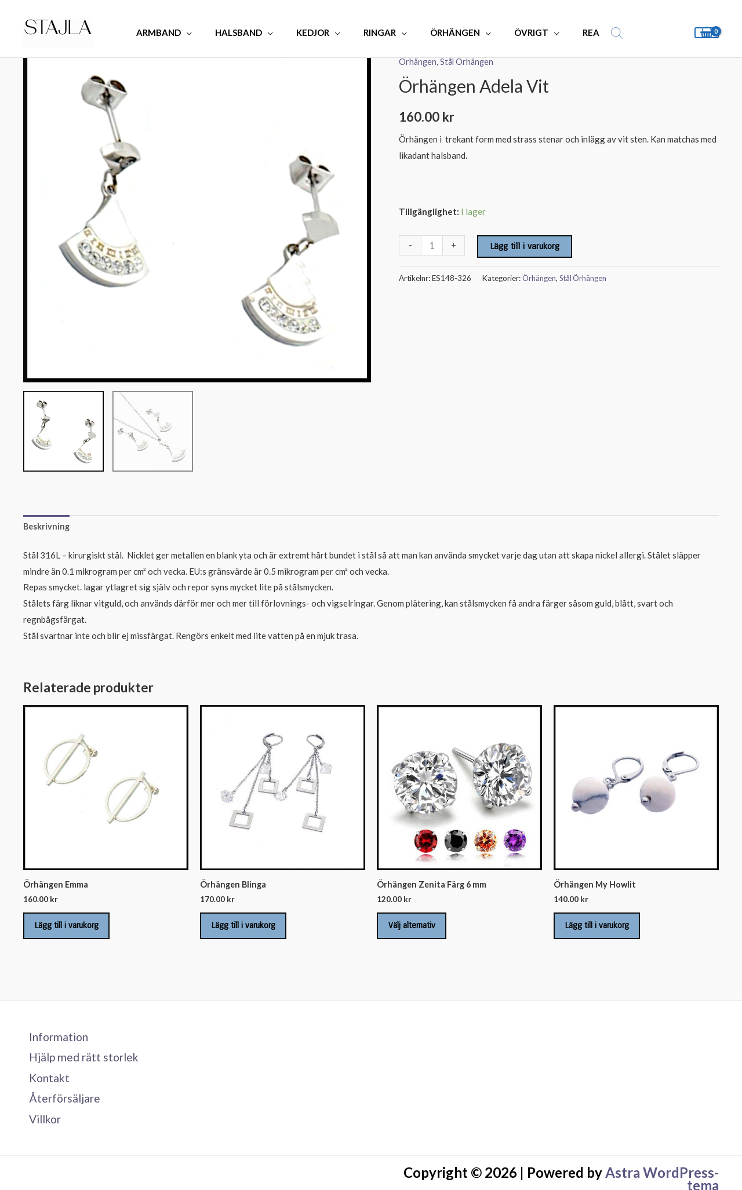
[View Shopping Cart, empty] (706, 32)
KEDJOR (316, 32)
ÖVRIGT (517, 32)
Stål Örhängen (469, 61)
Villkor (41, 1131)
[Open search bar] (594, 32)
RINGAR (377, 32)
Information (54, 1045)
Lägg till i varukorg (525, 246)
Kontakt (44, 1087)
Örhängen (418, 61)
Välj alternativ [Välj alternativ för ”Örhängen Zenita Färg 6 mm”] (418, 930)
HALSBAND (247, 32)
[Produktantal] (432, 245)
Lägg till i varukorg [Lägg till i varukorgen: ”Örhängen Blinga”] (250, 930)
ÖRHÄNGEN (447, 32)
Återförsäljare (60, 1109)
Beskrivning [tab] (47, 526)
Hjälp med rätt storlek (80, 1066)
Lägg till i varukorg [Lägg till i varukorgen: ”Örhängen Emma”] (73, 930)
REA (571, 32)
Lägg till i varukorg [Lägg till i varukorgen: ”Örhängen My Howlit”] (604, 930)
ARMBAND (173, 32)
